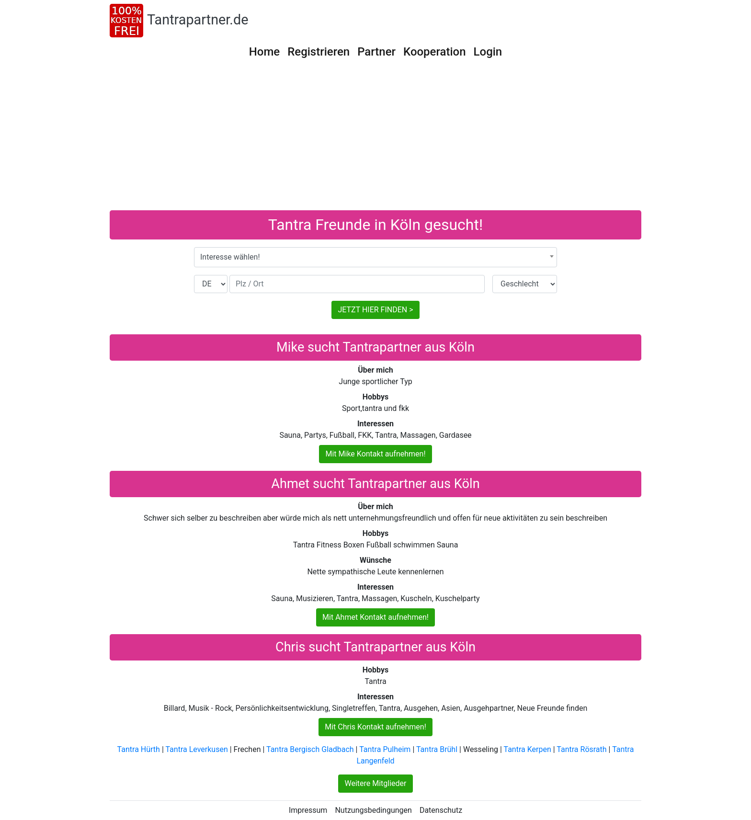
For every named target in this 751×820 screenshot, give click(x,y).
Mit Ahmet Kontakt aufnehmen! (375, 617)
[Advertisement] (375, 138)
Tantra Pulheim (384, 749)
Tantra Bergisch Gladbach (310, 749)
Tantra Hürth (138, 749)
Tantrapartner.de (197, 19)
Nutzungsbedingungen (373, 810)
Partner (376, 51)
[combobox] (375, 257)
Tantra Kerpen (527, 749)
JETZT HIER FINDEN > (375, 309)
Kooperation (434, 51)
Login (488, 51)
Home (264, 51)
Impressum (308, 810)
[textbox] (375, 257)
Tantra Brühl (436, 749)
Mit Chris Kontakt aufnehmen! (375, 726)
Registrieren (318, 51)
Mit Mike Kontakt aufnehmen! (375, 453)
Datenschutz (441, 810)
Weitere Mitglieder (375, 783)
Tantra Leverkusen (196, 749)
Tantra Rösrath (581, 749)
